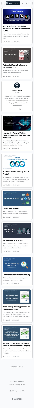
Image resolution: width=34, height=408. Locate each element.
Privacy (17, 385)
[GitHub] (14, 109)
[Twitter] (11, 109)
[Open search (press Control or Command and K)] (22, 3)
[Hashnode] (23, 109)
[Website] (20, 109)
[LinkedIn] (17, 109)
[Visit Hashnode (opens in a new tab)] (17, 399)
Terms (23, 385)
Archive (11, 385)
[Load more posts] (17, 367)
